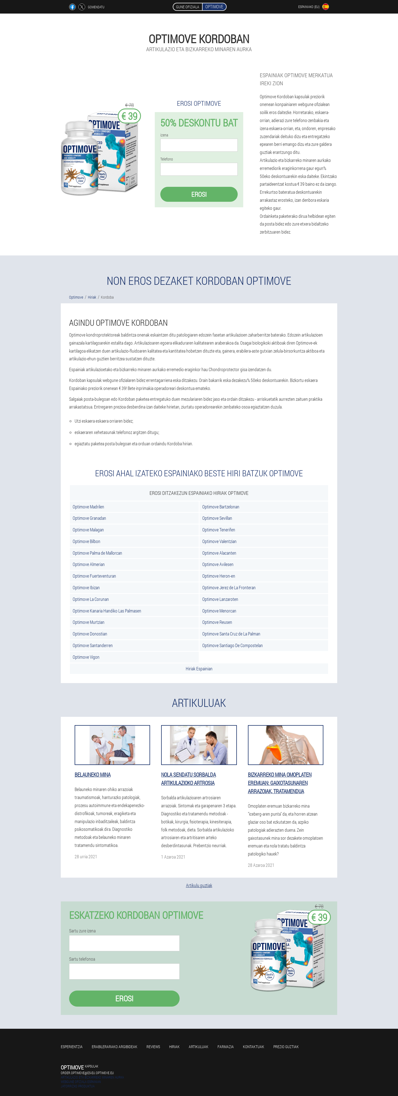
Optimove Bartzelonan (220, 507)
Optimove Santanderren (93, 645)
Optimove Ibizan (86, 587)
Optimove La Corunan (91, 599)
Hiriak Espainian (199, 668)
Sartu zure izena (82, 931)
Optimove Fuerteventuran (94, 576)
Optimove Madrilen (88, 507)
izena (164, 135)
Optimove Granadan (89, 518)
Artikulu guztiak (199, 885)
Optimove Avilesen (218, 564)
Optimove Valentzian (219, 541)
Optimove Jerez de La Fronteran (229, 587)
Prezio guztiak (286, 1046)
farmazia (226, 1046)
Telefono (166, 159)
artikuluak (198, 1046)
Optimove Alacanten (219, 553)
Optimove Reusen (217, 622)
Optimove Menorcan (219, 611)
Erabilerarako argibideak (114, 1046)
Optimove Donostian (90, 634)
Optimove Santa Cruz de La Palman (231, 634)
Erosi (199, 194)
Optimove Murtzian (88, 622)
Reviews (153, 1046)
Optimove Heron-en (218, 576)
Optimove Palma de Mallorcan (97, 553)
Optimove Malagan (88, 530)
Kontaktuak (253, 1046)
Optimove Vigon (86, 657)
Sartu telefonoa (82, 959)
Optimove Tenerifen (218, 530)
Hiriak (174, 1046)
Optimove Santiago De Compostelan (232, 645)
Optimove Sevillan (217, 518)
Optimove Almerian (89, 564)
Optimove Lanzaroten (220, 599)
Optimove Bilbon (86, 541)
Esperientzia (72, 1046)
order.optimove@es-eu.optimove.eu (87, 1073)
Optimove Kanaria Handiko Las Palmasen (107, 611)
